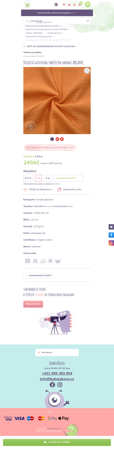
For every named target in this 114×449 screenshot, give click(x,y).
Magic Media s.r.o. (54, 428)
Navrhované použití (38, 275)
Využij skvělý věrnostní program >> (57, 12)
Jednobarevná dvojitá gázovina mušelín (42, 26)
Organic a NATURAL (34, 33)
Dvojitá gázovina (44, 22)
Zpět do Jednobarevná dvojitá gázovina (51, 46)
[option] (57, 100)
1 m (38, 178)
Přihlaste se (33, 304)
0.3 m (28, 178)
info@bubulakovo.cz (57, 379)
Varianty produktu (32, 52)
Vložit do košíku (57, 442)
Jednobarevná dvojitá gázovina (39, 36)
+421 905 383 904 (57, 373)
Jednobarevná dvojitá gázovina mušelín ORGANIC (47, 29)
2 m (48, 178)
